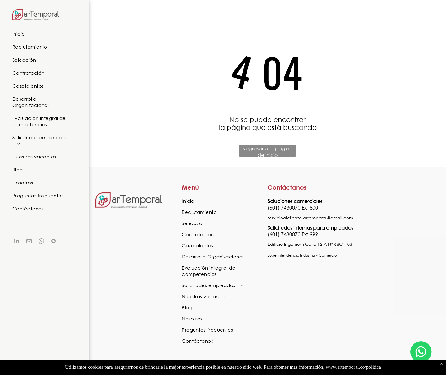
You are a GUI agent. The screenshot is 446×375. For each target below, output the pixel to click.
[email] (29, 242)
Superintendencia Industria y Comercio (302, 255)
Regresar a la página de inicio (268, 151)
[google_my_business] (54, 242)
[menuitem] (42, 33)
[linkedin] (16, 242)
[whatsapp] (41, 242)
